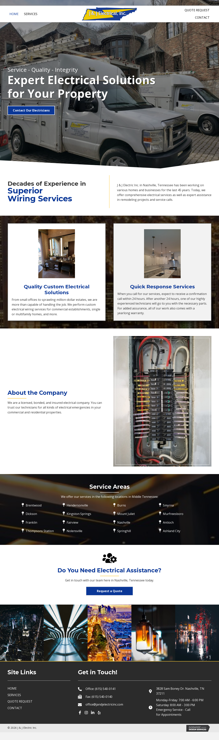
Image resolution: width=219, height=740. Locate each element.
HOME (12, 696)
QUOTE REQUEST (20, 709)
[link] (14, 13)
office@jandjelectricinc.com (104, 712)
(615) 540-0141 (105, 696)
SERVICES (14, 703)
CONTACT (15, 716)
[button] (31, 110)
